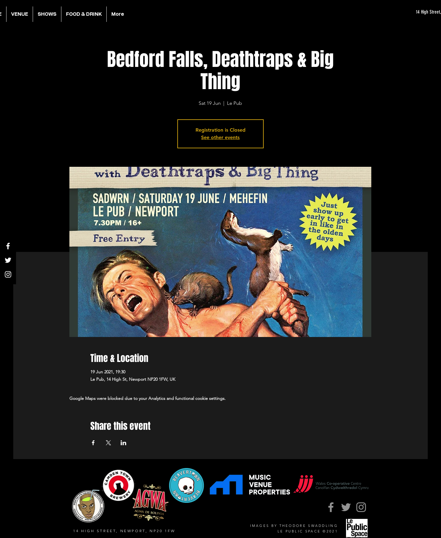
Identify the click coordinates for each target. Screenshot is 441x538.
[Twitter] (8, 260)
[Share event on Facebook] (93, 442)
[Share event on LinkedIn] (123, 442)
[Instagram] (8, 274)
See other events (220, 137)
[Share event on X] (108, 442)
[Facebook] (8, 246)
